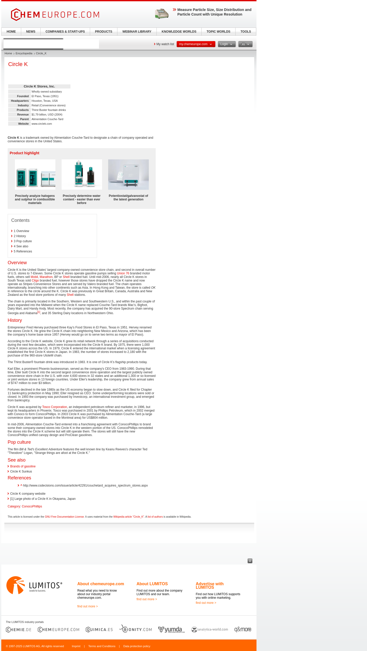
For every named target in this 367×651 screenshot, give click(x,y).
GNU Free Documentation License (64, 516)
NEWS (30, 31)
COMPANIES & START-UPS (65, 31)
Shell (66, 277)
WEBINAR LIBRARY (137, 31)
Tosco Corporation (54, 407)
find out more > (87, 606)
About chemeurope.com (100, 584)
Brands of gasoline (22, 466)
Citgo (35, 280)
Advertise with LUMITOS (210, 586)
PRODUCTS (103, 31)
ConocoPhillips (32, 506)
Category (14, 506)
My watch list (165, 44)
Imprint (76, 646)
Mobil (34, 277)
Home (8, 53)
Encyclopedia (24, 53)
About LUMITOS (152, 584)
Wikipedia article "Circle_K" (128, 516)
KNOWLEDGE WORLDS (179, 31)
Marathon (46, 277)
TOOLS (245, 31)
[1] (38, 312)
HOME (11, 31)
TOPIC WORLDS (218, 31)
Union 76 (123, 273)
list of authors (155, 516)
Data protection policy (136, 646)
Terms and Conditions (101, 646)
